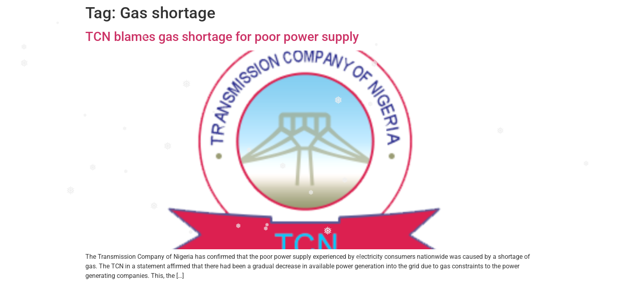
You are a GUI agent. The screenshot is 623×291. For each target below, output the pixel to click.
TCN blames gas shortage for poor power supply (222, 36)
